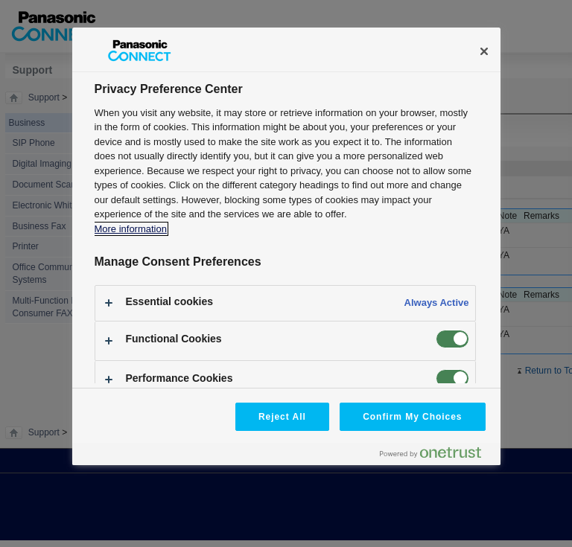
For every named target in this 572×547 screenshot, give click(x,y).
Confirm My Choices (412, 417)
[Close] (484, 51)
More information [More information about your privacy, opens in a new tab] (131, 228)
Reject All (282, 417)
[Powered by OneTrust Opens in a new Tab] (436, 456)
